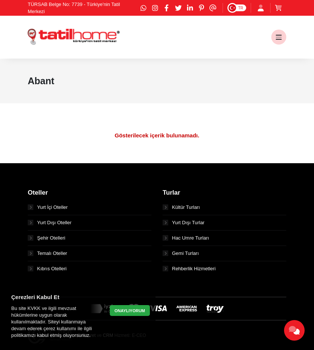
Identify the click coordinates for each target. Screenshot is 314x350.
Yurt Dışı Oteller (50, 222)
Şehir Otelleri (46, 238)
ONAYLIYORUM (130, 310)
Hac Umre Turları (186, 238)
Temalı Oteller (47, 253)
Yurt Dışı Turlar (184, 222)
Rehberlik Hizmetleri (189, 268)
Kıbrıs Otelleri (47, 268)
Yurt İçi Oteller (48, 207)
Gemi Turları (181, 253)
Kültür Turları (181, 207)
